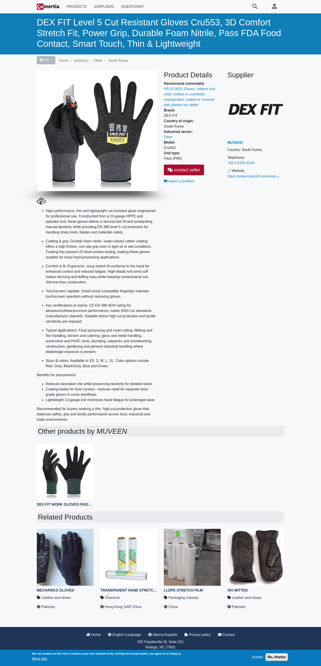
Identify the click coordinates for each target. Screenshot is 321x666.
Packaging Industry (183, 598)
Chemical (112, 598)
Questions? (132, 6)
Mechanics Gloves (55, 590)
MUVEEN (235, 142)
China (173, 607)
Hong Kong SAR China (123, 607)
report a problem (179, 181)
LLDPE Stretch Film (183, 590)
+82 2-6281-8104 (241, 163)
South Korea (118, 60)
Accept (257, 657)
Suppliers (104, 6)
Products (77, 6)
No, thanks (277, 657)
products (81, 60)
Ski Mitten (237, 590)
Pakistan (48, 607)
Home (63, 60)
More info (39, 659)
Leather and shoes (56, 598)
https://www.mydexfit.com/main (253, 176)
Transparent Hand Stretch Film (132, 590)
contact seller (184, 169)
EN (44, 60)
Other (98, 60)
